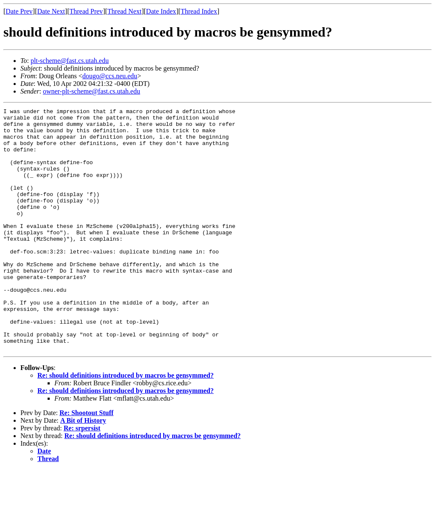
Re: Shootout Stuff (86, 461)
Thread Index (199, 11)
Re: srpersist (82, 476)
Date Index (161, 11)
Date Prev (19, 11)
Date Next (51, 11)
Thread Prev (86, 11)
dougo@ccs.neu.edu (109, 76)
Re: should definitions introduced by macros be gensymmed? (125, 423)
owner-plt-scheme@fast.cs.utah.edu (91, 91)
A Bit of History (83, 468)
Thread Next (124, 11)
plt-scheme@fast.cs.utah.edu (70, 60)
